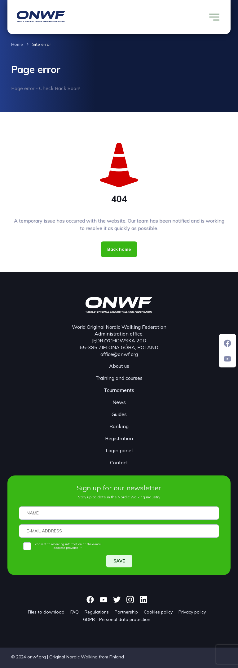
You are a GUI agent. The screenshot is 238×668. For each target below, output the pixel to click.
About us (119, 366)
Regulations (97, 612)
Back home (119, 249)
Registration (119, 438)
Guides (119, 414)
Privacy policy (192, 612)
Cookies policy (158, 612)
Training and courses (119, 378)
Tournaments (119, 390)
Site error (41, 44)
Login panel (119, 450)
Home (17, 44)
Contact (119, 462)
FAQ (74, 612)
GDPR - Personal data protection (116, 619)
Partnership (126, 612)
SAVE (119, 561)
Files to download (46, 612)
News (119, 402)
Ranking (119, 426)
